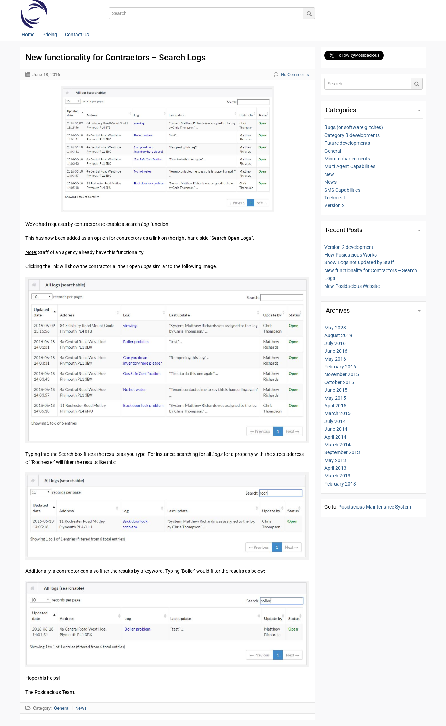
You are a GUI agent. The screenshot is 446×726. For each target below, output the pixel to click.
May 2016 (335, 359)
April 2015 (335, 405)
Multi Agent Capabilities (349, 166)
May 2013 (335, 460)
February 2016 (340, 366)
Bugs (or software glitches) (353, 127)
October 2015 (339, 382)
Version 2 (334, 205)
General (332, 151)
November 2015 (341, 374)
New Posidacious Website (352, 286)
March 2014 (337, 445)
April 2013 (335, 468)
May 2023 (335, 327)
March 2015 (337, 413)
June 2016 (335, 351)
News (330, 182)
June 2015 (335, 390)
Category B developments (352, 135)
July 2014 (335, 421)
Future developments (347, 143)
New (329, 174)
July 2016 (335, 343)
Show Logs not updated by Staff (359, 262)
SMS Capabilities (342, 190)
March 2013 (337, 476)
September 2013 (342, 452)
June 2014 (335, 429)
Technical (334, 197)
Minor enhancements (347, 158)
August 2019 (338, 335)
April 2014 (335, 437)
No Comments (295, 74)
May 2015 (335, 398)
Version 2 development (349, 247)
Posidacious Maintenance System (374, 507)
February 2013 (340, 484)
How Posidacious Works (350, 255)
